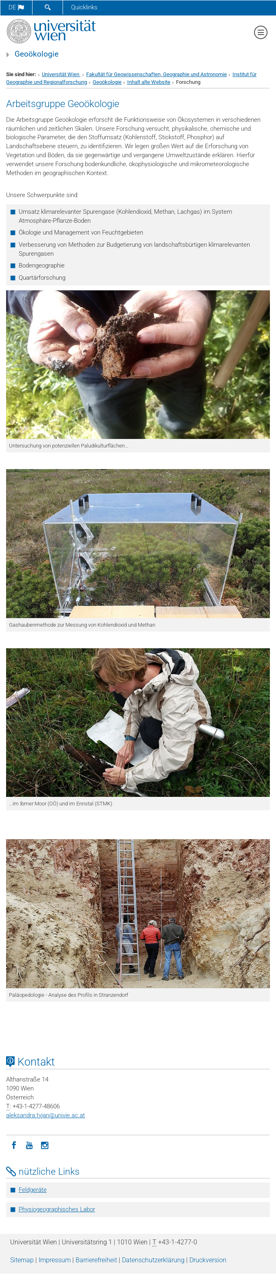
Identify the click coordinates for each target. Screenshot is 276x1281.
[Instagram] (44, 1144)
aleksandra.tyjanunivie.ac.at (45, 1115)
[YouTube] (29, 1144)
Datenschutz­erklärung (153, 1260)
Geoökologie (37, 54)
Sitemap (22, 1260)
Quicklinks (84, 7)
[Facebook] (14, 1144)
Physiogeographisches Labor (57, 1209)
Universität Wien (61, 74)
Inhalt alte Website (148, 82)
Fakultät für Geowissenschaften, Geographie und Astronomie (156, 74)
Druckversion (207, 1260)
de (16, 7)
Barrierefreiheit (96, 1260)
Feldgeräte (33, 1189)
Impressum (55, 1260)
